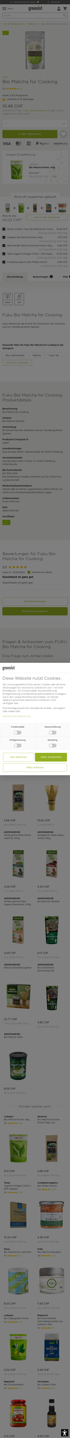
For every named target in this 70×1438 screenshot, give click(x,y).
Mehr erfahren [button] (35, 767)
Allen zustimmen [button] (51, 757)
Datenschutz (24, 716)
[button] (64, 1432)
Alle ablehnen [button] (18, 757)
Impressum (9, 716)
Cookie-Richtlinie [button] (23, 697)
